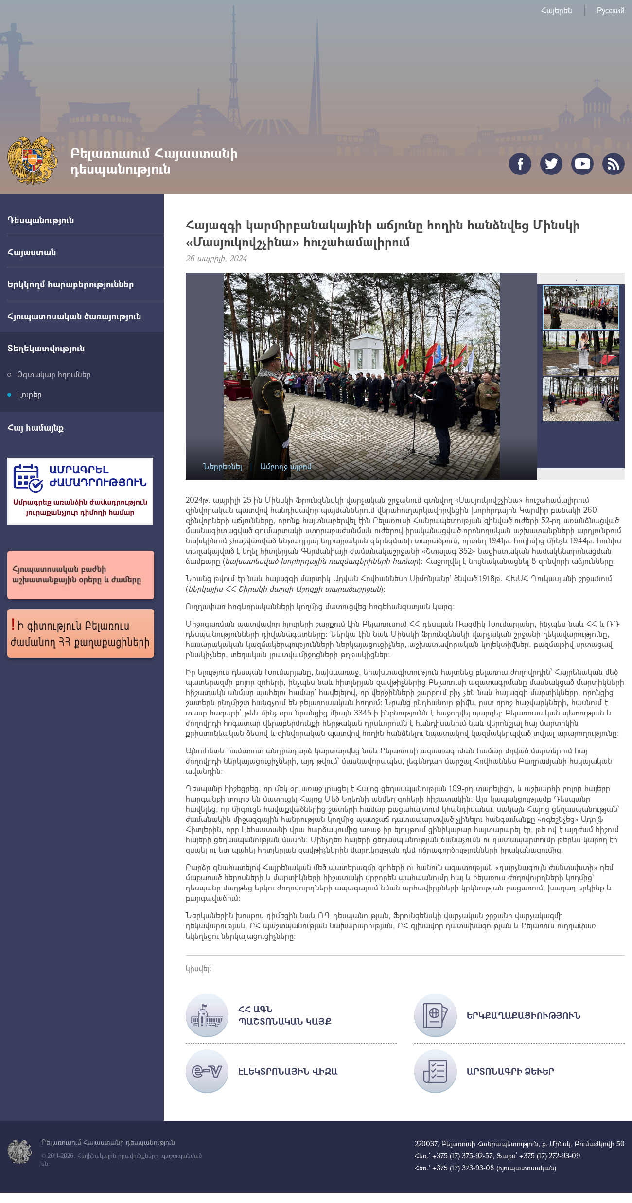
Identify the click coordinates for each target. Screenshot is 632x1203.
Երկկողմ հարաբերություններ (70, 284)
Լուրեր (29, 394)
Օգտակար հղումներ (54, 374)
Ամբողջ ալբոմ (286, 466)
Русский (611, 10)
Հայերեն (556, 10)
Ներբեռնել (222, 466)
